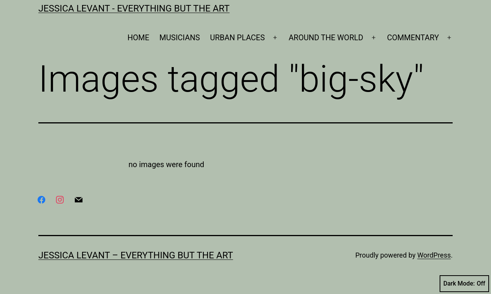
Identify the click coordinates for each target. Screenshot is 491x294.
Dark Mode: (464, 283)
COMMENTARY (413, 37)
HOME (138, 37)
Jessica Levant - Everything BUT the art (133, 8)
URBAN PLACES (237, 37)
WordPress (434, 255)
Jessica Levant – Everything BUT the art (135, 255)
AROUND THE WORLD (326, 37)
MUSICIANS (180, 37)
